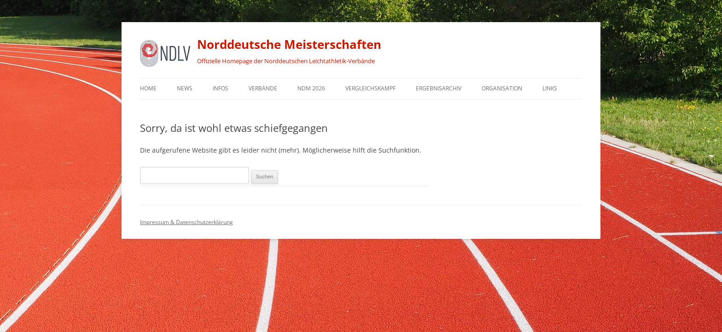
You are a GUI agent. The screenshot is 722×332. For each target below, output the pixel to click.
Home (148, 88)
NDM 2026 (311, 88)
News (184, 88)
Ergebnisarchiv (438, 88)
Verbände (263, 88)
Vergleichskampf (370, 88)
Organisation (502, 88)
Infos (220, 88)
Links (549, 88)
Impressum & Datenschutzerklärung (186, 222)
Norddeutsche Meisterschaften (289, 44)
